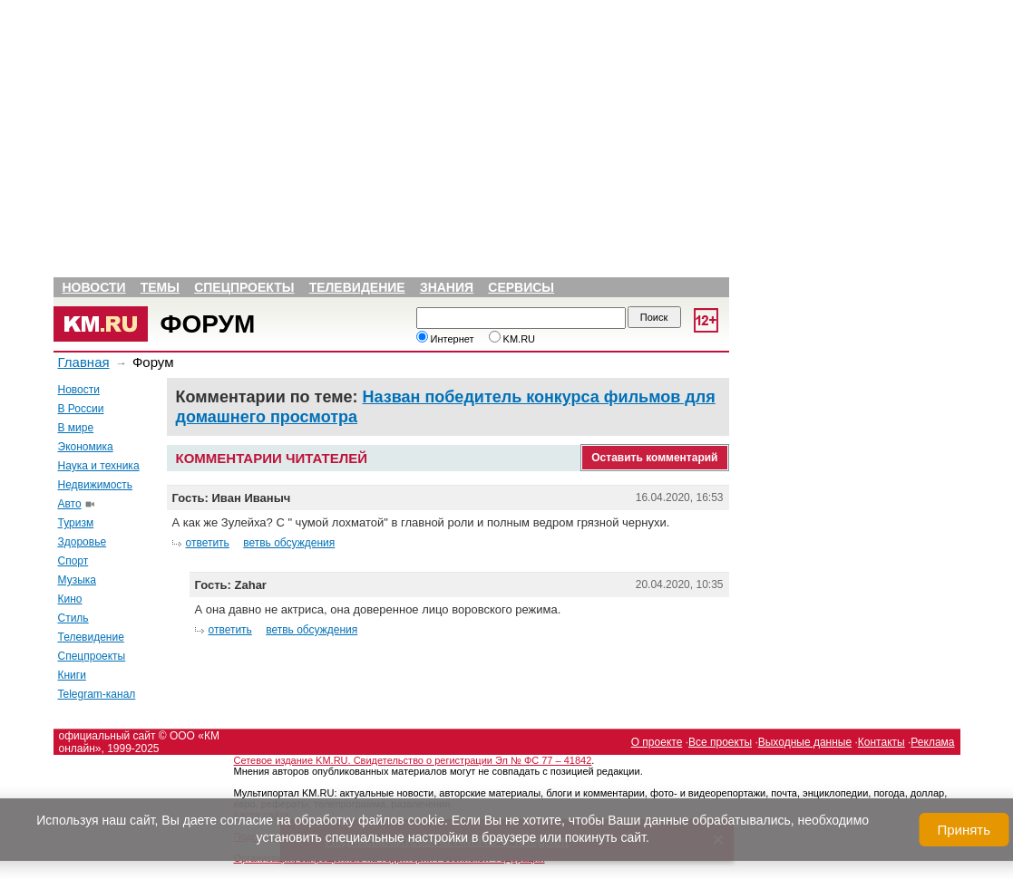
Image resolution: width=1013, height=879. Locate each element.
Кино (70, 599)
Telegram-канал (97, 694)
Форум (208, 324)
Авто (70, 503)
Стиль (73, 618)
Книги (72, 675)
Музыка (77, 580)
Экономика (85, 446)
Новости (94, 287)
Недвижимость (95, 484)
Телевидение (357, 287)
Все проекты (720, 742)
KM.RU (512, 338)
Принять (963, 829)
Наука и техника (99, 465)
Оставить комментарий (654, 457)
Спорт (73, 561)
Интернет (445, 338)
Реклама (932, 742)
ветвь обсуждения (289, 542)
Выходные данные (805, 742)
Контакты (881, 742)
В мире (76, 427)
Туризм (76, 523)
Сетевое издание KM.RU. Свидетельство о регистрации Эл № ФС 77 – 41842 (413, 760)
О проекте (657, 742)
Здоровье (82, 542)
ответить (207, 542)
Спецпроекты (244, 287)
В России (81, 408)
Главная (84, 362)
